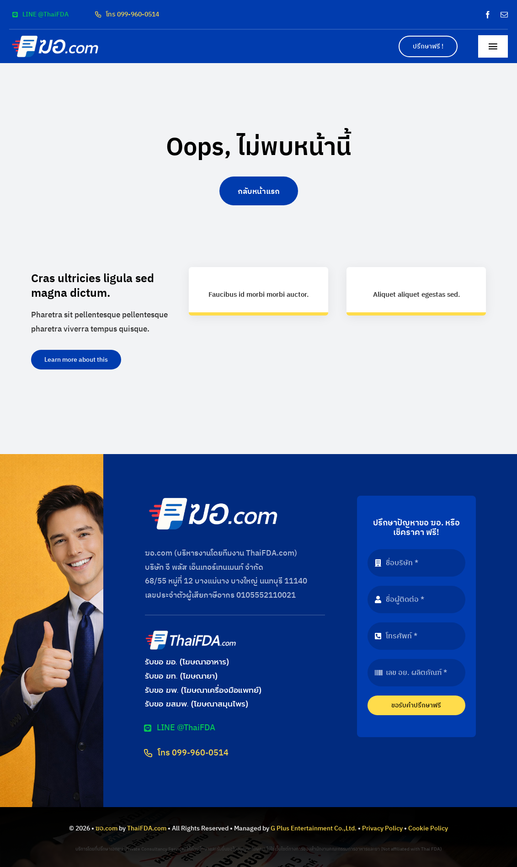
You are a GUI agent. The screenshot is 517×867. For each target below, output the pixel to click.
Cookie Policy (428, 828)
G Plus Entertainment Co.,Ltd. (314, 828)
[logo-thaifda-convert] (190, 632)
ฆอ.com (106, 828)
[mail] (504, 14)
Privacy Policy (382, 828)
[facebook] (487, 14)
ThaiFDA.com (146, 828)
